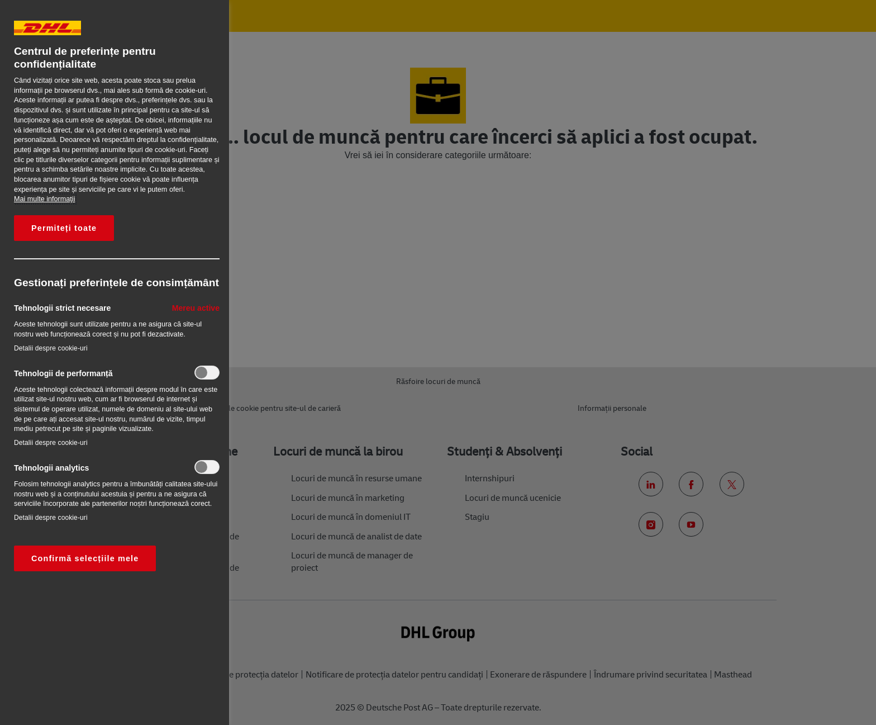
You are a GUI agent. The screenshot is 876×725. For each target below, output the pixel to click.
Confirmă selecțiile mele (85, 558)
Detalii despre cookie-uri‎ (51, 348)
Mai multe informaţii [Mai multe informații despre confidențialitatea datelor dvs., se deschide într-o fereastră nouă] (44, 199)
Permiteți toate (64, 228)
